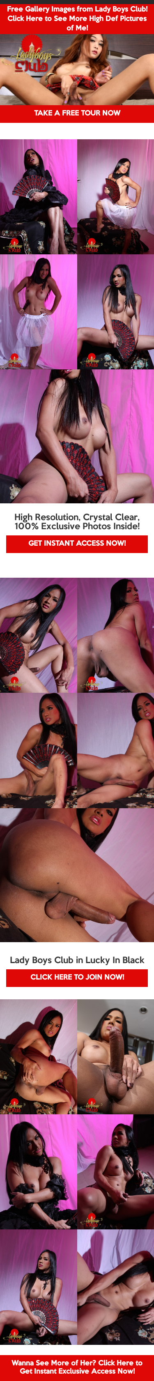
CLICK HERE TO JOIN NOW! (77, 978)
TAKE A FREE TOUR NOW (77, 114)
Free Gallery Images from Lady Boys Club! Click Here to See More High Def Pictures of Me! (77, 19)
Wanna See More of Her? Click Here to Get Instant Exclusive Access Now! (77, 1367)
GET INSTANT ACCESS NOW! (77, 544)
